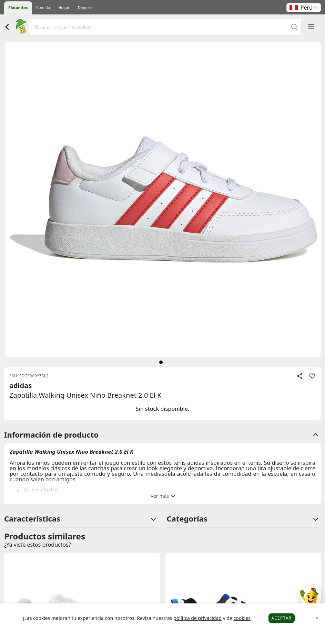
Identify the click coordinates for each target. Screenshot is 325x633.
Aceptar (282, 618)
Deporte (85, 7)
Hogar (64, 7)
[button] (303, 7)
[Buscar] (294, 27)
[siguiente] (161, 362)
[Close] (317, 618)
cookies (241, 618)
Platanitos (18, 7)
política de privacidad (197, 618)
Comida (43, 7)
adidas (20, 385)
